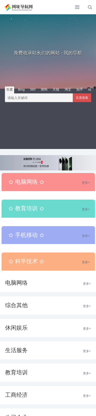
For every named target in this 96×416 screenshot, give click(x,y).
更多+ (86, 182)
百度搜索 (82, 98)
